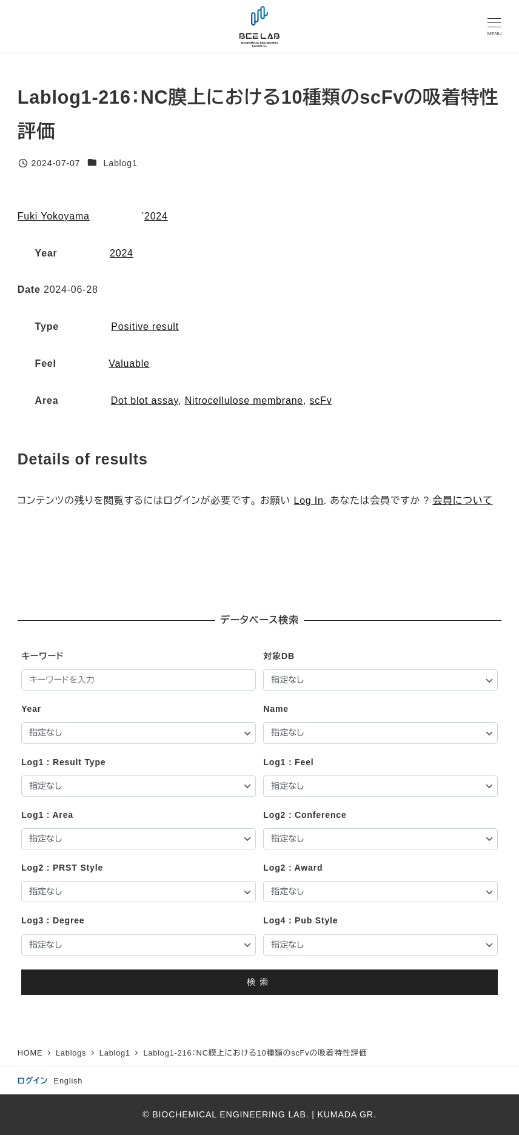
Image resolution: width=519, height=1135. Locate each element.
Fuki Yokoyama (54, 216)
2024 (156, 216)
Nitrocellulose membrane (244, 400)
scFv (321, 400)
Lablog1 (120, 163)
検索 (259, 982)
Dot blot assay (144, 400)
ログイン (33, 1080)
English (68, 1080)
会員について (462, 500)
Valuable (129, 363)
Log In (308, 500)
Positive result (145, 326)
